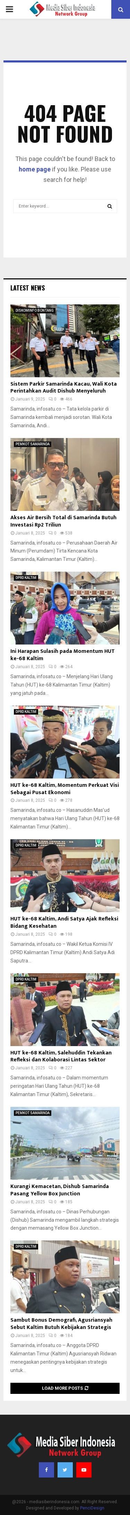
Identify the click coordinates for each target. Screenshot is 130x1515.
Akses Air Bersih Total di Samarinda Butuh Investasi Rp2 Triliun (63, 521)
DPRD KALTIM (26, 578)
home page (35, 169)
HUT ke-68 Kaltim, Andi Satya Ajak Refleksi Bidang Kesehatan (64, 922)
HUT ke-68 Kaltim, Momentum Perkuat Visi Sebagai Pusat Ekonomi (64, 789)
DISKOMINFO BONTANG (35, 310)
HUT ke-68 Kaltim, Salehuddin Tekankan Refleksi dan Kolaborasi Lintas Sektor (61, 1056)
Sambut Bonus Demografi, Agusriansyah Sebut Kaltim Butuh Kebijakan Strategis (61, 1323)
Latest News (27, 287)
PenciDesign (92, 1508)
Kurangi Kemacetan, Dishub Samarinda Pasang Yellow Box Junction (59, 1190)
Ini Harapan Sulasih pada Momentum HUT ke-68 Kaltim (62, 655)
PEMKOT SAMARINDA (33, 444)
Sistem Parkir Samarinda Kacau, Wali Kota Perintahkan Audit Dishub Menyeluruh (63, 387)
